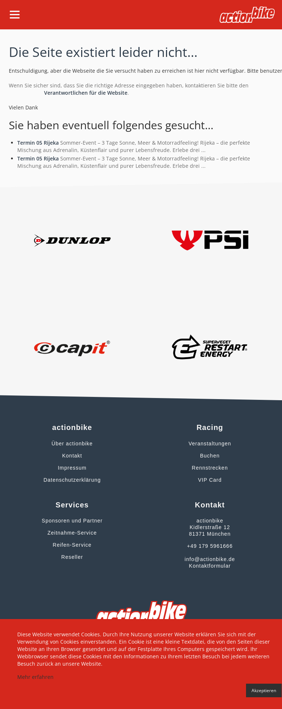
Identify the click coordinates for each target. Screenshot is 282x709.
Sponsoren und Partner (72, 521)
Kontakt (72, 456)
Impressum (72, 468)
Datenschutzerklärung (72, 480)
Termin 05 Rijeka (38, 142)
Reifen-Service (72, 545)
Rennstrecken (210, 468)
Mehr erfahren (35, 676)
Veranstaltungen (209, 443)
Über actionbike (72, 443)
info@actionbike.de (210, 559)
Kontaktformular (210, 566)
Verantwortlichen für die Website (85, 92)
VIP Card (210, 480)
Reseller (72, 557)
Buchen (210, 456)
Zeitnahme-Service (72, 533)
